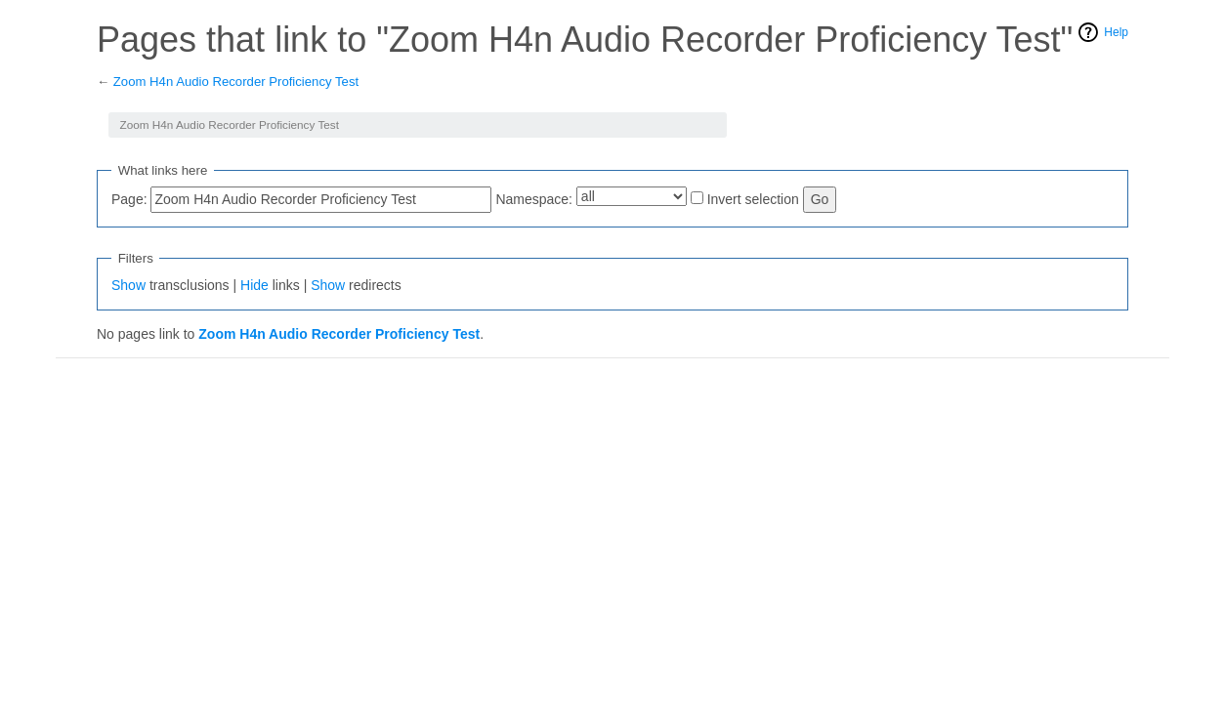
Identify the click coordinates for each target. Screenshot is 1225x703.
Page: (129, 199)
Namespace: (533, 199)
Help (1116, 32)
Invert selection (753, 199)
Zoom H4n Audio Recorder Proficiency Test (236, 81)
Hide (254, 285)
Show (128, 285)
